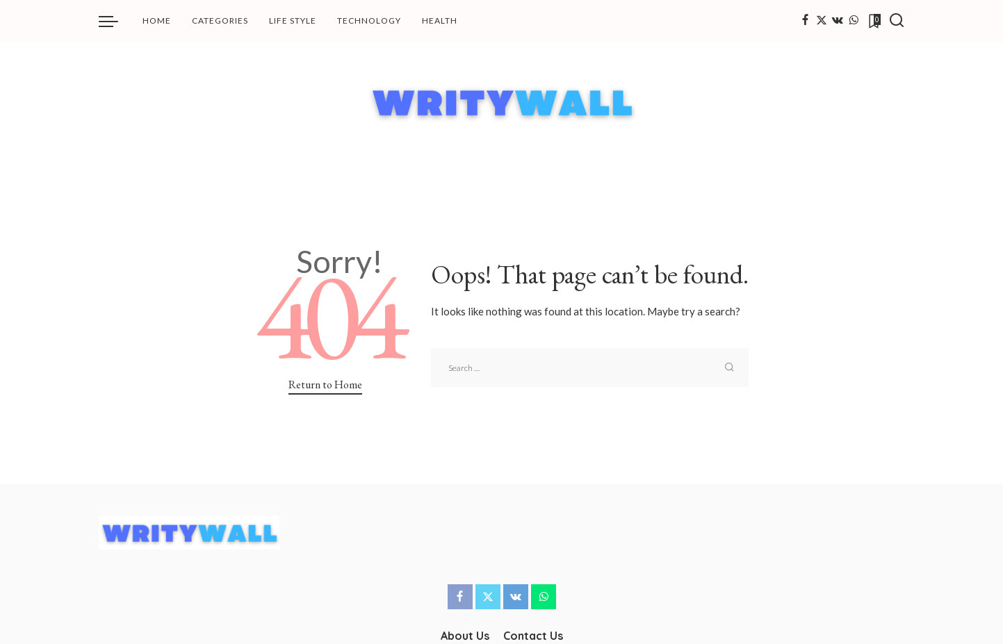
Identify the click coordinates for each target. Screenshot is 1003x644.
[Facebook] (805, 21)
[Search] (896, 21)
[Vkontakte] (837, 21)
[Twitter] (821, 21)
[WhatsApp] (853, 21)
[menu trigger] (115, 21)
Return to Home (325, 384)
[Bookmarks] (873, 21)
